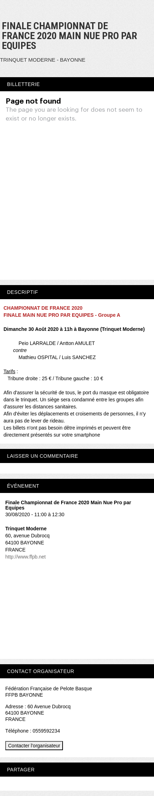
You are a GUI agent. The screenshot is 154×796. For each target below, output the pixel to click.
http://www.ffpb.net (25, 557)
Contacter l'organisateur (34, 745)
